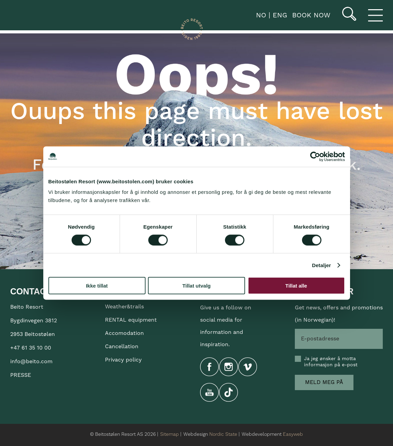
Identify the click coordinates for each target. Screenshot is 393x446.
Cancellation (121, 346)
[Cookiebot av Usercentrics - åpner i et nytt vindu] (315, 156)
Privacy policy (123, 359)
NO (260, 15)
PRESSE (20, 375)
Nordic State (223, 434)
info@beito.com (31, 361)
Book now (311, 15)
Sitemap (169, 434)
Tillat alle (296, 286)
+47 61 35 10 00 (30, 347)
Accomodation (124, 333)
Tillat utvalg (196, 286)
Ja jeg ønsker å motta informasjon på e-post (331, 362)
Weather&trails (124, 306)
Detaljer (321, 265)
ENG (278, 15)
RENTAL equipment (131, 320)
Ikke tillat (97, 286)
